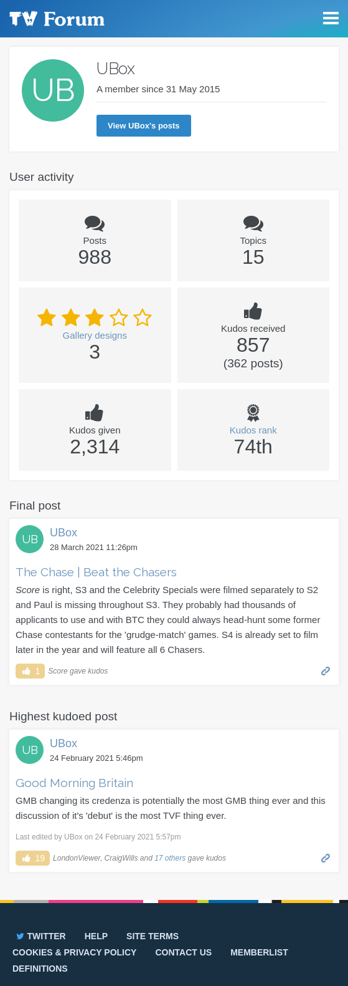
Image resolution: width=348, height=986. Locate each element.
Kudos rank (253, 430)
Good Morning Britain (74, 783)
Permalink (325, 670)
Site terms (152, 936)
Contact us (183, 952)
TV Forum (56, 18)
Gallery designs (95, 335)
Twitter (40, 936)
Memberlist (259, 952)
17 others (170, 858)
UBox (63, 532)
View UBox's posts (144, 125)
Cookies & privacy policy (74, 952)
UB (30, 539)
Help (96, 936)
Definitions (40, 969)
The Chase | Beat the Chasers (96, 572)
